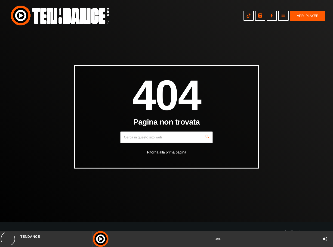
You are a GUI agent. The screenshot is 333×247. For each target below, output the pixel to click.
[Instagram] (260, 16)
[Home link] (60, 15)
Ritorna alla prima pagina (166, 152)
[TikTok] (249, 16)
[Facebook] (272, 16)
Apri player (307, 16)
